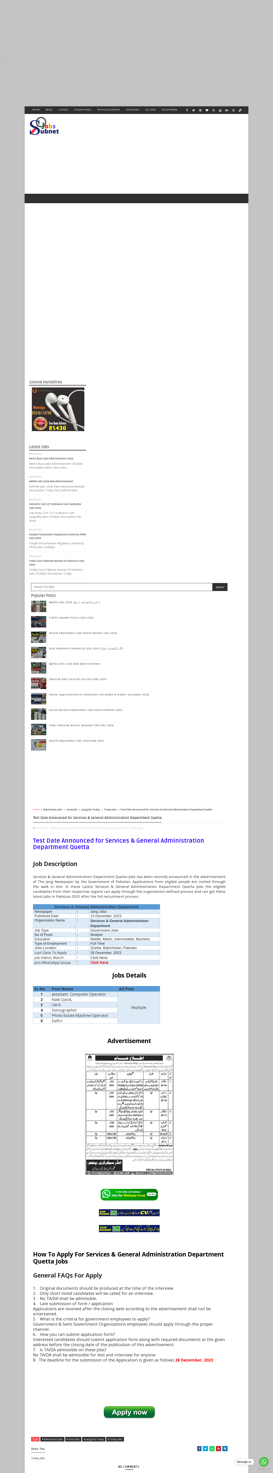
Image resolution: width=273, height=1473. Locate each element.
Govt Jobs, (161, 512)
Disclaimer (133, 109)
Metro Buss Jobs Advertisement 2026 (51, 447)
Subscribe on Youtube (216, 584)
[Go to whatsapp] (264, 1462)
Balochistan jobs (109, 474)
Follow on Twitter (216, 560)
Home (36, 109)
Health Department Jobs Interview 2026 (133, 405)
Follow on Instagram (216, 576)
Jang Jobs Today (148, 474)
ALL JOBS (151, 109)
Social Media (169, 109)
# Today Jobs (172, 1266)
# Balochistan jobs (109, 1266)
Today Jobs (167, 474)
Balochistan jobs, (145, 512)
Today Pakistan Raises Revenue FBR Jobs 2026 (138, 390)
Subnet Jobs (60, 1401)
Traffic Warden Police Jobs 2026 (128, 282)
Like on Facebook (216, 552)
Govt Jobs (129, 474)
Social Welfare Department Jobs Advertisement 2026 (143, 375)
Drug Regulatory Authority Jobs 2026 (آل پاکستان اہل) (143, 313)
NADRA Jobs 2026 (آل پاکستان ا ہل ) (132, 267)
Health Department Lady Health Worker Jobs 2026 (140, 298)
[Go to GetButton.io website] (264, 1469)
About (49, 109)
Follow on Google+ (216, 568)
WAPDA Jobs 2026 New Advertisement (51, 469)
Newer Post (98, 1380)
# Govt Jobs (130, 1266)
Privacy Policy (82, 109)
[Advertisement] (114, 26)
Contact (63, 109)
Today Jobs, (105, 516)
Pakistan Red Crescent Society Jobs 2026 (135, 344)
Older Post (174, 1380)
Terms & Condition (108, 109)
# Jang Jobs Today (151, 1266)
